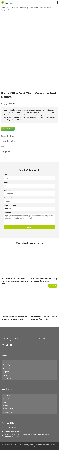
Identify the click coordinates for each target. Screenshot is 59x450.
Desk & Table (19, 8)
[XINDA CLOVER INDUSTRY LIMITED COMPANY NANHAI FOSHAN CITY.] (7, 2)
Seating (6, 405)
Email (6, 182)
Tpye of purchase (11, 205)
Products (6, 365)
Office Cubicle (8, 399)
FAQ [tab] (3, 146)
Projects (6, 372)
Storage (6, 402)
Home (3, 8)
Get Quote (52, 285)
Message (7, 213)
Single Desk (29, 8)
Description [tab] (7, 136)
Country (7, 198)
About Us (6, 368)
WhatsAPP (8, 190)
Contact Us (7, 378)
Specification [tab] (8, 141)
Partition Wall (8, 409)
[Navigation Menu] (55, 2)
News (5, 375)
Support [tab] (5, 151)
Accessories (7, 412)
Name (6, 175)
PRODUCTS (10, 8)
